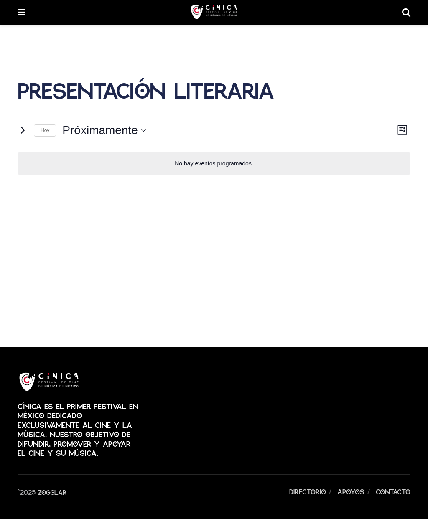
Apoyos (350, 491)
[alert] (214, 163)
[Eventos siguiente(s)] (23, 130)
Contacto (393, 491)
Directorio (307, 491)
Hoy (45, 130)
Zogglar (52, 491)
